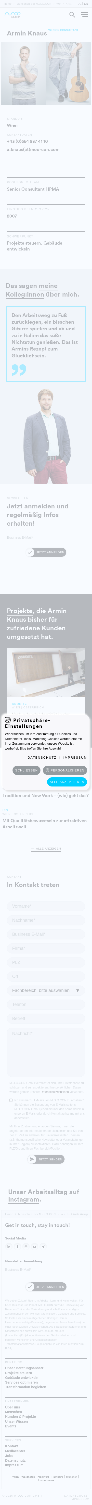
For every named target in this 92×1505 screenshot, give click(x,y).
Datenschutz (42, 757)
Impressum (75, 757)
